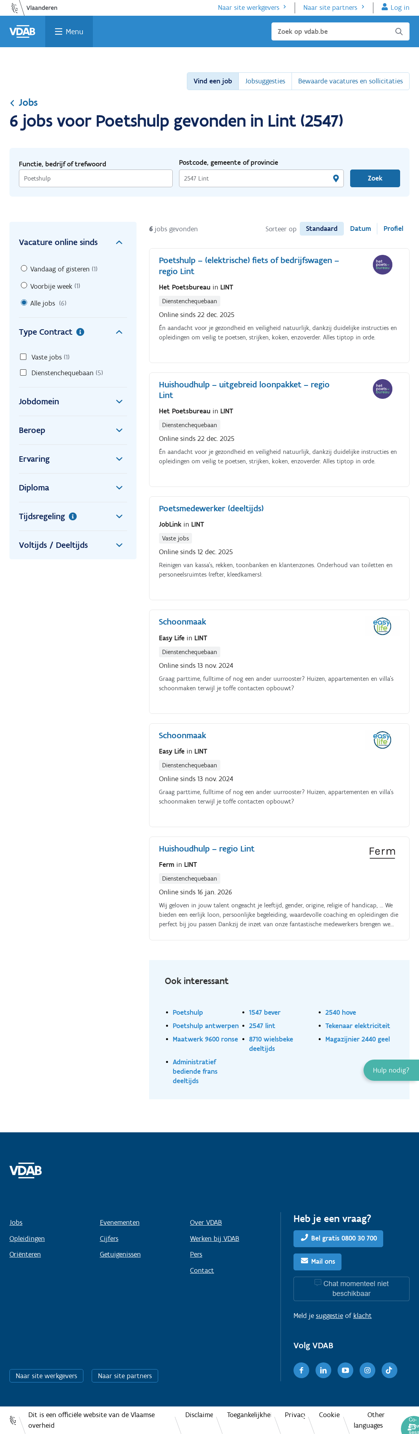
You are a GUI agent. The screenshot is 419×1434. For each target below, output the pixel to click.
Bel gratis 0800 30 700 (344, 1238)
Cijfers (109, 1238)
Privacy (295, 1414)
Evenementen (120, 1222)
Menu (74, 31)
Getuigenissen (120, 1254)
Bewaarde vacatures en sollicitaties (350, 81)
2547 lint (262, 1025)
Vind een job (213, 81)
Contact (202, 1270)
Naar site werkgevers (248, 7)
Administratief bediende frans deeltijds (195, 1071)
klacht (362, 1315)
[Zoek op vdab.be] (340, 31)
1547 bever (265, 1012)
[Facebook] (301, 1370)
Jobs (23, 102)
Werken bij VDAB (214, 1238)
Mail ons (323, 1261)
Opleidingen (27, 1238)
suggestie (329, 1315)
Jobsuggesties (265, 81)
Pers (196, 1254)
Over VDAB (206, 1222)
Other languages (369, 1420)
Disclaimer (199, 1414)
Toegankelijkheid (249, 1414)
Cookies (329, 1414)
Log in (400, 7)
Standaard (322, 228)
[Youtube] (345, 1370)
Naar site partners (330, 7)
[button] (391, 1070)
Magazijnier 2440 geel (357, 1039)
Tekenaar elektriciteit (357, 1025)
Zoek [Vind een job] (375, 178)
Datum (360, 228)
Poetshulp (188, 1012)
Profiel (393, 228)
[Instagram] (367, 1370)
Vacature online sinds (73, 242)
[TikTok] (389, 1370)
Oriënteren (25, 1254)
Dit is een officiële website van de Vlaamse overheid (91, 1420)
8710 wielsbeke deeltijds (271, 1043)
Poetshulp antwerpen (206, 1025)
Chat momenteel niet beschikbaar (356, 1288)
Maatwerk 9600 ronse (205, 1039)
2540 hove (340, 1012)
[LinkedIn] (323, 1370)
